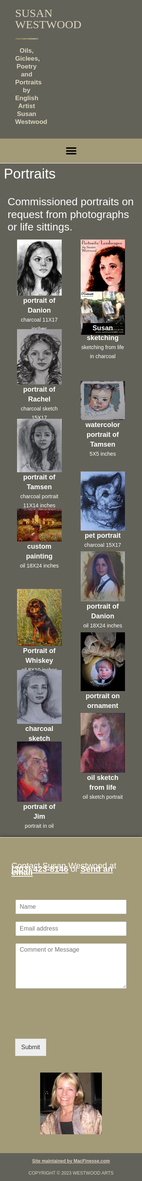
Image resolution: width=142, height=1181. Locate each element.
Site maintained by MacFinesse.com (71, 1161)
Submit (30, 1047)
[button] (71, 150)
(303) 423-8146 (39, 869)
